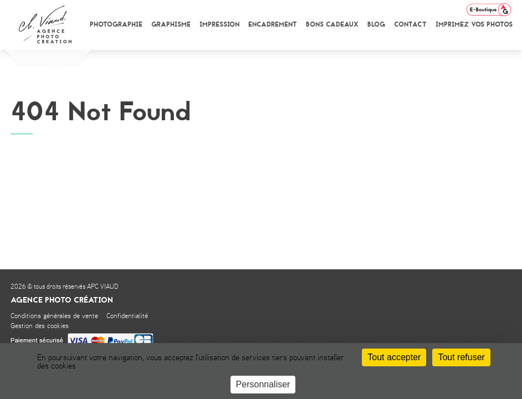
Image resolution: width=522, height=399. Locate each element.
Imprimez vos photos (474, 24)
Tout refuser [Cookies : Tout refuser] (461, 357)
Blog (376, 24)
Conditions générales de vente (54, 316)
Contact (410, 24)
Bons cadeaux (332, 24)
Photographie (116, 24)
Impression (219, 24)
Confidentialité (127, 316)
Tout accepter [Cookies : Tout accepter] (394, 357)
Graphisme (171, 24)
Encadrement (272, 24)
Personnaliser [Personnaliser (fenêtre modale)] (263, 384)
